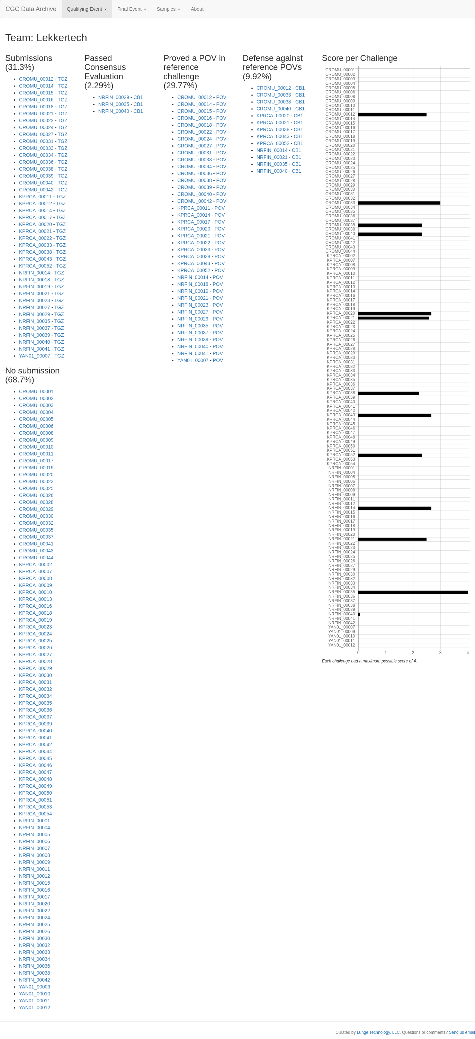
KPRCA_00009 (35, 585)
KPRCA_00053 (35, 807)
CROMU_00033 (36, 148)
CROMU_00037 (36, 537)
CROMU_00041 (36, 543)
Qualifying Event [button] (87, 9)
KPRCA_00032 (35, 689)
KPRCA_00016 (35, 606)
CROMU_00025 (36, 488)
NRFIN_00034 (34, 959)
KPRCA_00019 (35, 620)
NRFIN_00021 (34, 293)
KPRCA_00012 (35, 203)
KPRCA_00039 (35, 723)
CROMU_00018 (36, 106)
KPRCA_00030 (35, 675)
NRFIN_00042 (34, 980)
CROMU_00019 (36, 467)
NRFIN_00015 (34, 883)
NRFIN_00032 (34, 945)
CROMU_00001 (36, 391)
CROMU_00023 (36, 481)
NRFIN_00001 (34, 820)
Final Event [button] (131, 9)
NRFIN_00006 (34, 841)
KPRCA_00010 (35, 592)
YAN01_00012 (34, 1007)
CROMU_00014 (36, 86)
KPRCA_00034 (35, 696)
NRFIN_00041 (34, 349)
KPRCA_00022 (35, 238)
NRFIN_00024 (34, 917)
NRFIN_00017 (34, 897)
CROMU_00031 (36, 141)
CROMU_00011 (36, 454)
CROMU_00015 (36, 93)
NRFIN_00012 (34, 876)
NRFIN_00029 (34, 314)
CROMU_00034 (36, 155)
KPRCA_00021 (35, 231)
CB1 (138, 97)
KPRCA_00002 (35, 564)
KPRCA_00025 (35, 640)
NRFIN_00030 (34, 938)
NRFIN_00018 (34, 279)
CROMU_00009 (36, 440)
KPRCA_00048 (35, 779)
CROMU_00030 (36, 516)
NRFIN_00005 (34, 834)
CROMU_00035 (36, 530)
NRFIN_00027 (34, 307)
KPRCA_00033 (35, 245)
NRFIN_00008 (34, 855)
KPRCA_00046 (35, 765)
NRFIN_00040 (34, 342)
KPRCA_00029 (35, 668)
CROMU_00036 (36, 162)
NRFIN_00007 (34, 848)
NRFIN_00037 (34, 328)
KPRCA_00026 (35, 647)
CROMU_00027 (36, 134)
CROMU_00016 (36, 99)
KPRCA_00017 (35, 217)
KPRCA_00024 (35, 633)
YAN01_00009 (34, 987)
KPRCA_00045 (35, 758)
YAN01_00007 (34, 356)
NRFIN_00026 (34, 931)
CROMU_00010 (36, 447)
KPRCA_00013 (35, 599)
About (197, 9)
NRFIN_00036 (34, 966)
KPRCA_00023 (35, 627)
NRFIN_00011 (34, 869)
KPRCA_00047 (35, 772)
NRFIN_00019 (34, 286)
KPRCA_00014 (35, 210)
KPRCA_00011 (35, 196)
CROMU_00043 (36, 550)
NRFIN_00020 (34, 903)
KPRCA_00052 (35, 266)
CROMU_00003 (36, 405)
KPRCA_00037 (35, 717)
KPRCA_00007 (35, 571)
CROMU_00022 (36, 120)
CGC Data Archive (31, 9)
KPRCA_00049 (35, 786)
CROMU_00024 (36, 127)
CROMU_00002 (36, 398)
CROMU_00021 (36, 113)
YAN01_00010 (34, 993)
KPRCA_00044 (35, 751)
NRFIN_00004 (34, 827)
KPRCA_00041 (35, 737)
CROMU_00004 (36, 412)
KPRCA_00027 (35, 654)
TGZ (63, 79)
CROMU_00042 (36, 189)
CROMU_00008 (36, 433)
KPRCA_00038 (35, 252)
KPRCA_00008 (35, 578)
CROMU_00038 (36, 169)
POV (221, 97)
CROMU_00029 (36, 509)
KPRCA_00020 (35, 224)
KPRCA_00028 (35, 661)
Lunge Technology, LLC (378, 1032)
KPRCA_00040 (35, 730)
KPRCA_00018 (35, 613)
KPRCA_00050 (35, 793)
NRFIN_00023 (34, 300)
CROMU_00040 (36, 183)
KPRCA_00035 (35, 703)
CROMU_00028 (36, 502)
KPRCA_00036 (35, 710)
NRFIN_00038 (34, 973)
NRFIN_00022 (34, 910)
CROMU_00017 (36, 460)
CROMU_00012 (36, 79)
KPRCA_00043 (35, 259)
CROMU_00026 (36, 495)
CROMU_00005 (36, 419)
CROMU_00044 (36, 557)
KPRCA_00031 (35, 682)
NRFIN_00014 (34, 272)
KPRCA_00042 (35, 744)
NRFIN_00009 (34, 862)
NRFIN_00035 (34, 321)
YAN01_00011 (34, 1000)
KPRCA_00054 (35, 813)
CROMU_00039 (36, 176)
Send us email (462, 1032)
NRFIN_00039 (34, 335)
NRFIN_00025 (34, 924)
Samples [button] (168, 9)
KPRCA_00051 (35, 800)
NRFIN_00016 (34, 890)
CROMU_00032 (36, 523)
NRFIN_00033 (34, 952)
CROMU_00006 (36, 426)
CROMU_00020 (36, 474)
